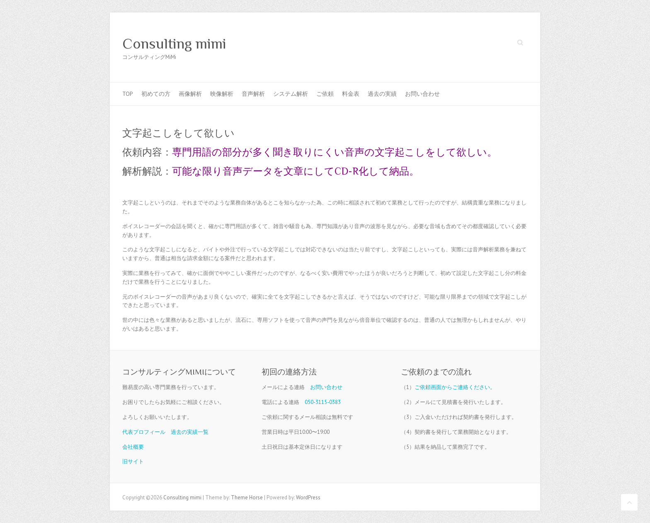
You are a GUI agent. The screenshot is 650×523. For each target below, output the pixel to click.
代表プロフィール (143, 431)
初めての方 (155, 93)
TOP (127, 93)
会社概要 (133, 446)
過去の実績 (382, 93)
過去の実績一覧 (190, 431)
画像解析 (190, 93)
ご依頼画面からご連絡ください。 (455, 387)
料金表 (350, 93)
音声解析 (253, 93)
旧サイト (133, 461)
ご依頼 (325, 93)
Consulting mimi (174, 43)
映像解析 (221, 93)
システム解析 (290, 93)
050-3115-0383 (323, 402)
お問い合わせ (422, 93)
